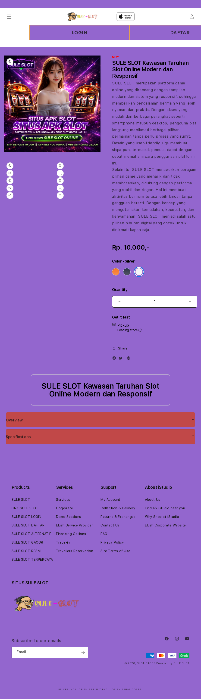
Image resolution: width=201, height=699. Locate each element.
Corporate (64, 508)
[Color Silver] (139, 271)
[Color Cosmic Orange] (115, 271)
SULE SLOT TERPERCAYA (32, 559)
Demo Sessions (68, 517)
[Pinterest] (129, 359)
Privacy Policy (112, 542)
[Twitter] (122, 359)
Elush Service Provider (74, 525)
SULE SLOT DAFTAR (28, 525)
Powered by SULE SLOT (172, 663)
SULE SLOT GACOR (27, 542)
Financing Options (71, 534)
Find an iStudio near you (165, 508)
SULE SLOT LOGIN (26, 517)
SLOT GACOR (146, 663)
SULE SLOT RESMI (26, 551)
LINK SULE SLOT (25, 508)
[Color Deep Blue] (127, 271)
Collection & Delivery (117, 508)
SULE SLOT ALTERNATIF (31, 534)
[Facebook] (115, 359)
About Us (152, 499)
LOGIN (80, 32)
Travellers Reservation (74, 551)
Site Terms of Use (115, 551)
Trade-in (63, 542)
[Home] (82, 16)
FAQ (103, 534)
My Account (110, 499)
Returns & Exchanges (117, 517)
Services (63, 499)
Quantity (119, 290)
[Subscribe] (83, 652)
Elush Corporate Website (165, 525)
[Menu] (9, 16)
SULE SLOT (123, 83)
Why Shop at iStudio (162, 517)
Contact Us (109, 525)
